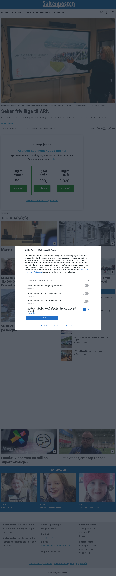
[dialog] (58, 288)
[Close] (96, 250)
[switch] (86, 285)
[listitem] (58, 281)
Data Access (58, 326)
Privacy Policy (70, 326)
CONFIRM (42, 318)
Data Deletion (45, 326)
